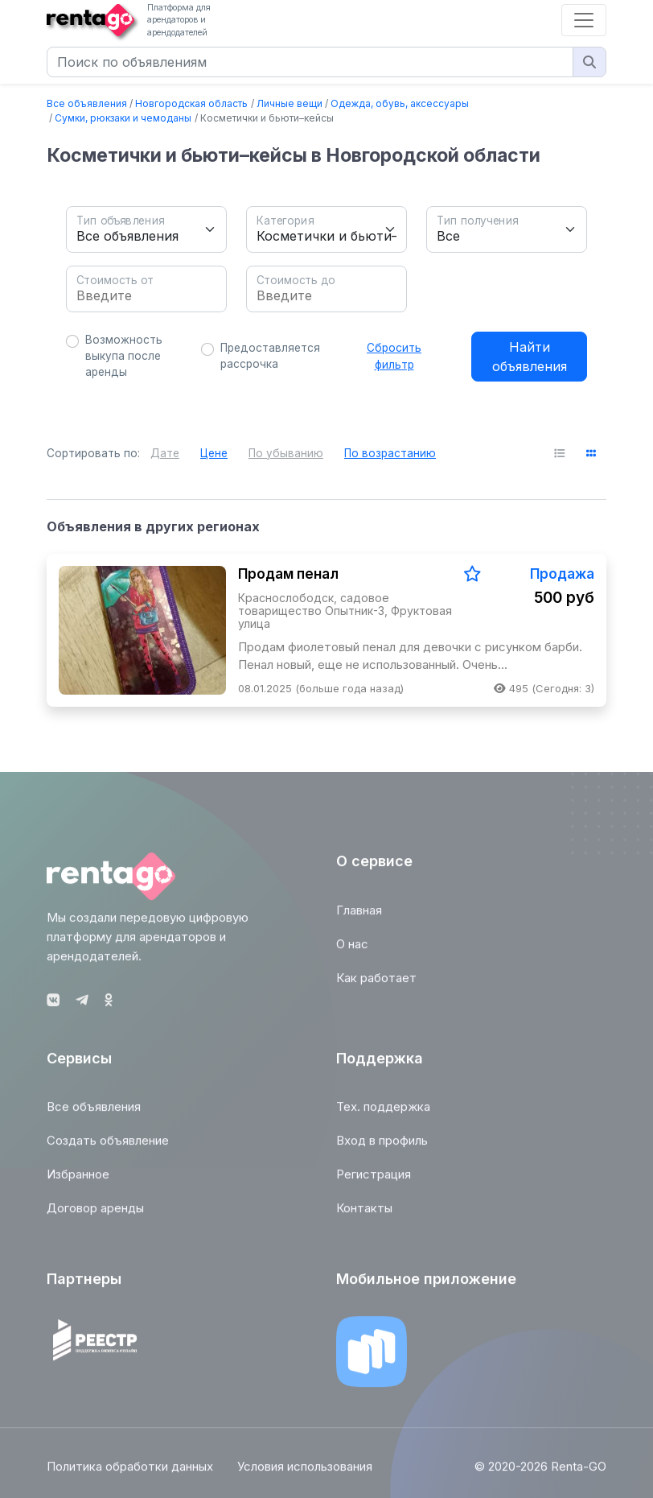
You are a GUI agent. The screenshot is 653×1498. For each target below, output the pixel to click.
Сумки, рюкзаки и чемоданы (123, 118)
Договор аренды (95, 1216)
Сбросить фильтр (394, 355)
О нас (352, 951)
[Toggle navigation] (583, 20)
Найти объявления (529, 356)
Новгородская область (191, 103)
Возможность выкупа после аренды (123, 356)
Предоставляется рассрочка (270, 355)
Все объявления (87, 103)
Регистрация (373, 1182)
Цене (214, 453)
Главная (359, 918)
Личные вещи (289, 103)
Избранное (78, 1182)
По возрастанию (390, 453)
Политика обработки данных (130, 1474)
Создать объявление (108, 1148)
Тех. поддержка (383, 1114)
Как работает (376, 985)
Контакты (364, 1216)
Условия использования (304, 1474)
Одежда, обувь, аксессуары (400, 103)
